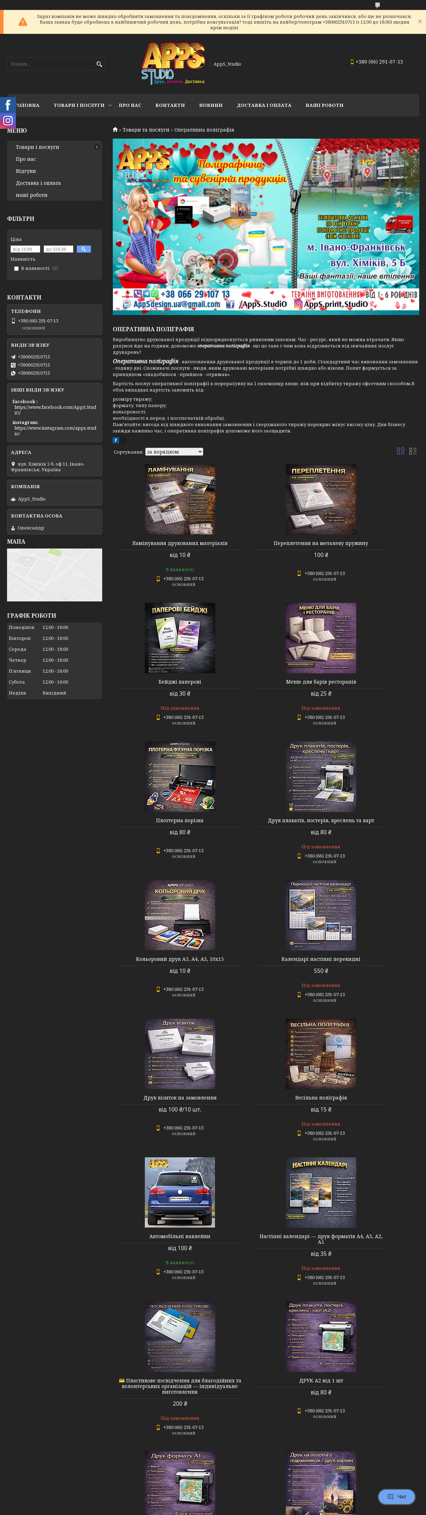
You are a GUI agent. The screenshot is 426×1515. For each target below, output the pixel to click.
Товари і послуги (79, 105)
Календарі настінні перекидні (265, 832)
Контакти (170, 105)
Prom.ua (252, 1502)
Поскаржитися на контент (193, 1508)
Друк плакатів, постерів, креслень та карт (370, 690)
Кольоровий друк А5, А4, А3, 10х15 (161, 832)
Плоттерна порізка (266, 687)
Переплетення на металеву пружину (266, 546)
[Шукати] (99, 64)
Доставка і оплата (38, 183)
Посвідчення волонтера (370, 1270)
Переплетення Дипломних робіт (266, 1270)
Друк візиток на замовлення (370, 832)
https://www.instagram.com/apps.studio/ (55, 430)
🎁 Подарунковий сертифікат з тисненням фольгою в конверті (266, 1417)
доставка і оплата (264, 105)
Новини (211, 105)
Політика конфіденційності (260, 1508)
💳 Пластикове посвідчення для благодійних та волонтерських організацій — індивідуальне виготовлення (162, 1123)
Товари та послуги (146, 130)
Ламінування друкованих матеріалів (162, 546)
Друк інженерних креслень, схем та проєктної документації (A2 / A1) (370, 1417)
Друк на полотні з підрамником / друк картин (161, 1273)
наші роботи (32, 195)
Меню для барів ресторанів (161, 687)
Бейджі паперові (370, 543)
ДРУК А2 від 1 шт (266, 1114)
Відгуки (26, 171)
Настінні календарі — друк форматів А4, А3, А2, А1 (370, 973)
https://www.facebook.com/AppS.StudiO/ (55, 410)
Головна (26, 105)
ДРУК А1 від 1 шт (370, 1114)
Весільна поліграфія (161, 970)
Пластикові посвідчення (161, 1414)
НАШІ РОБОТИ (324, 105)
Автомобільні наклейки (265, 970)
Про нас (130, 105)
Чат (396, 1496)
